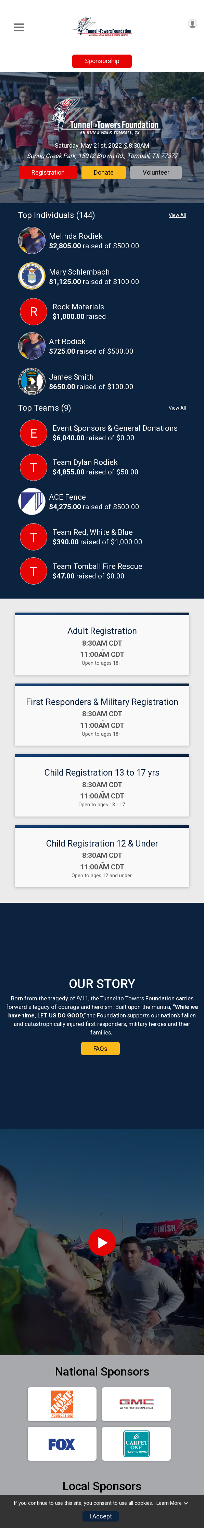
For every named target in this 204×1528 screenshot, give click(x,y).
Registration (48, 172)
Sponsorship (102, 60)
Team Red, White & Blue (92, 532)
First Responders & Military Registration (102, 702)
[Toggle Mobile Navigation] (19, 27)
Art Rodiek (67, 341)
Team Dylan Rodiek (85, 462)
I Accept (100, 1516)
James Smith (71, 377)
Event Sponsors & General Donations (115, 428)
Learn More (172, 1503)
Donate (104, 172)
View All (177, 215)
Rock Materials (78, 307)
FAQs (100, 1088)
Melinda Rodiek (76, 236)
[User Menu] (192, 23)
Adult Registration (102, 631)
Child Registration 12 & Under (102, 843)
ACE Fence (67, 497)
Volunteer (156, 172)
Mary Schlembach (79, 272)
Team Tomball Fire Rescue (97, 566)
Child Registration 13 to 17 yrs (102, 772)
